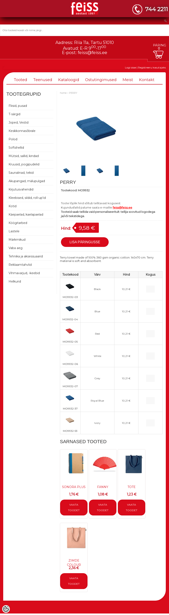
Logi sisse (130, 67)
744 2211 (156, 9)
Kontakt (146, 79)
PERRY (73, 92)
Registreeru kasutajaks (152, 67)
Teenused (42, 79)
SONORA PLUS (74, 487)
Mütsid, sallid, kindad (24, 156)
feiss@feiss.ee (92, 52)
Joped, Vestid (18, 122)
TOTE (131, 487)
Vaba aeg (15, 248)
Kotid (12, 206)
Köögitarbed (18, 223)
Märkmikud (17, 240)
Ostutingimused (101, 79)
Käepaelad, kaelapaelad (26, 214)
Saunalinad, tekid (21, 173)
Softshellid (16, 148)
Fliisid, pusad (18, 106)
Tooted (20, 79)
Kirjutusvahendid (21, 189)
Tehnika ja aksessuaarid (26, 256)
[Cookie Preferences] (6, 609)
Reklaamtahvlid (20, 265)
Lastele (14, 231)
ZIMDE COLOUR (74, 563)
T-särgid (14, 114)
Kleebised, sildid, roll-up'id (27, 198)
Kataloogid (68, 79)
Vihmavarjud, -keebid (24, 273)
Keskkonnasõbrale (22, 131)
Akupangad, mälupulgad (27, 181)
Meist (128, 79)
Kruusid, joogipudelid (24, 164)
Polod (13, 139)
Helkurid (15, 281)
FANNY (102, 487)
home (63, 92)
